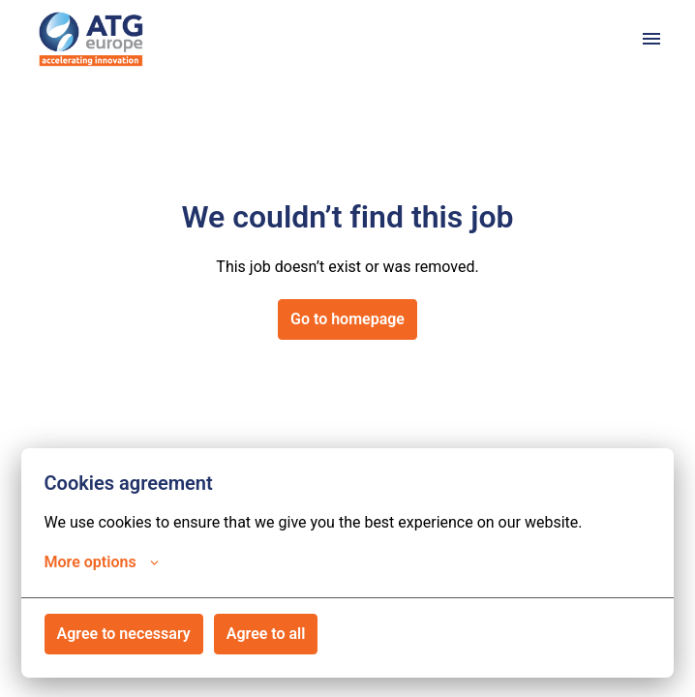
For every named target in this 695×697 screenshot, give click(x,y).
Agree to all (266, 633)
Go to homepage (347, 319)
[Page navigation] (651, 38)
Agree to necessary (124, 633)
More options (102, 562)
